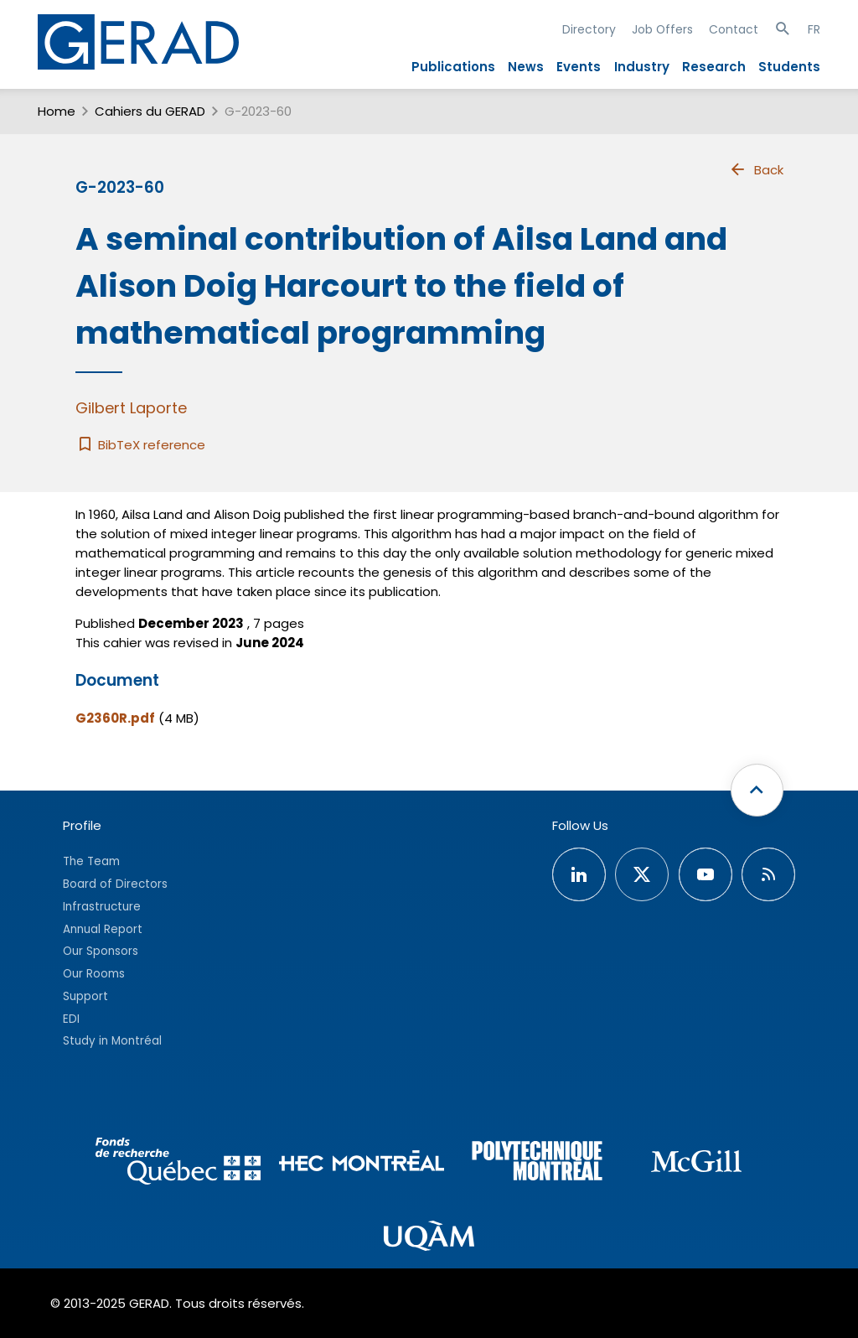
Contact (733, 29)
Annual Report (102, 929)
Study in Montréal (112, 1041)
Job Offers (662, 29)
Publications (453, 66)
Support (85, 996)
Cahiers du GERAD (150, 111)
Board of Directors (115, 884)
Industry (641, 66)
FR (814, 29)
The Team (91, 861)
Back (755, 169)
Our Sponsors (100, 951)
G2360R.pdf (115, 718)
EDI (71, 1019)
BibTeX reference (140, 445)
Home (56, 111)
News (526, 66)
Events (578, 66)
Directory (589, 29)
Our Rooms (94, 974)
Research (714, 66)
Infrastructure (102, 907)
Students (789, 66)
